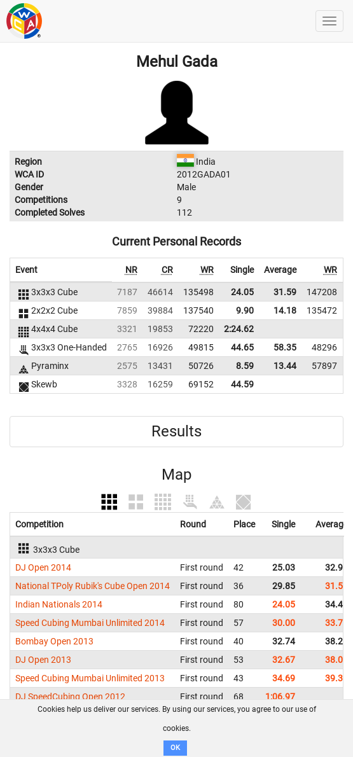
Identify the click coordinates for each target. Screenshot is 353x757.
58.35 (284, 347)
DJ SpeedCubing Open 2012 (70, 696)
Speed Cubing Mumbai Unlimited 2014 (90, 623)
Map (176, 474)
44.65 (242, 347)
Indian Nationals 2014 (58, 604)
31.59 (284, 292)
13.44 (284, 366)
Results (176, 431)
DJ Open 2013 (43, 660)
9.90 (245, 310)
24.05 (242, 292)
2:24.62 (239, 329)
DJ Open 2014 (43, 567)
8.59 (245, 366)
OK (175, 748)
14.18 (284, 310)
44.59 (242, 384)
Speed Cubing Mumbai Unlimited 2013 (90, 678)
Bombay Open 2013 (54, 641)
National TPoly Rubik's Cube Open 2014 (92, 586)
